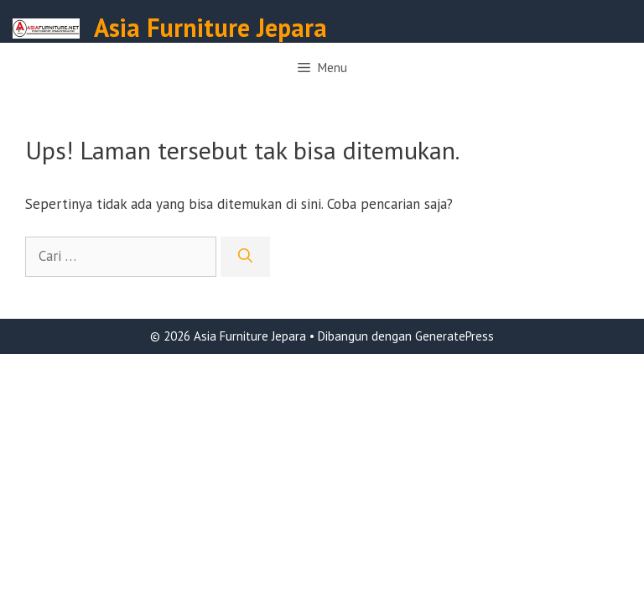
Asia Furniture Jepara (210, 27)
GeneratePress (454, 336)
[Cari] (245, 257)
